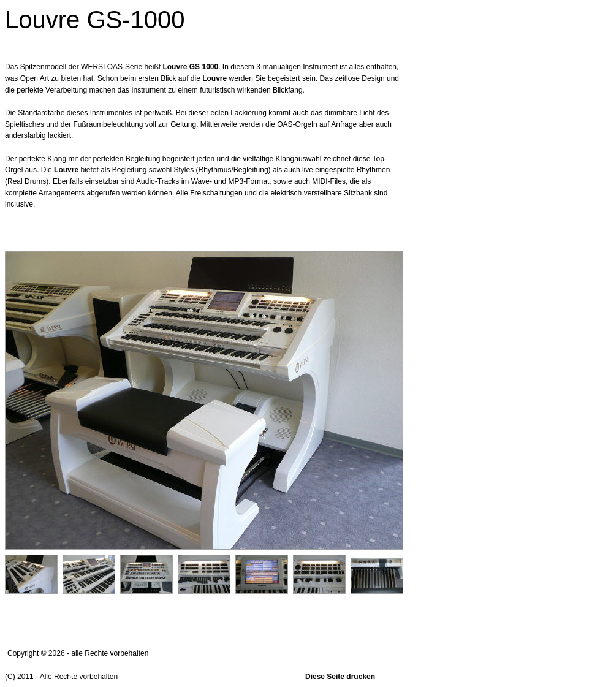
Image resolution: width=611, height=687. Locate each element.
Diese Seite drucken (340, 676)
